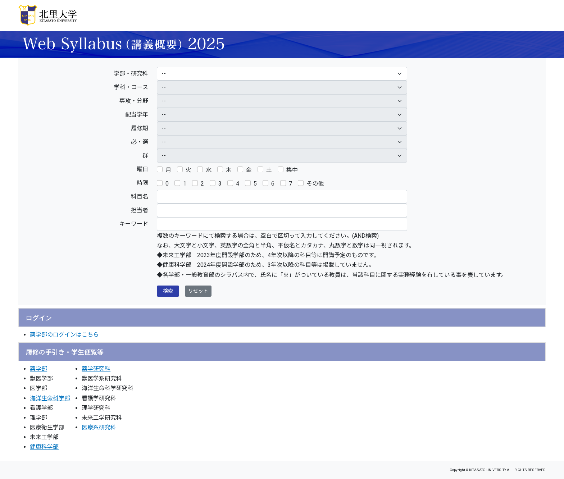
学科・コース (131, 87)
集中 (292, 169)
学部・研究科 (131, 73)
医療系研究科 (99, 427)
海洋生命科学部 (50, 398)
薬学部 (38, 368)
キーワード (133, 223)
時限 (142, 182)
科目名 (139, 196)
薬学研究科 (96, 368)
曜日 (142, 169)
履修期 (139, 128)
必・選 (139, 141)
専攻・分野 (133, 100)
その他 (315, 183)
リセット (198, 291)
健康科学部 (44, 446)
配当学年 (136, 114)
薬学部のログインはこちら (64, 334)
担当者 (139, 210)
